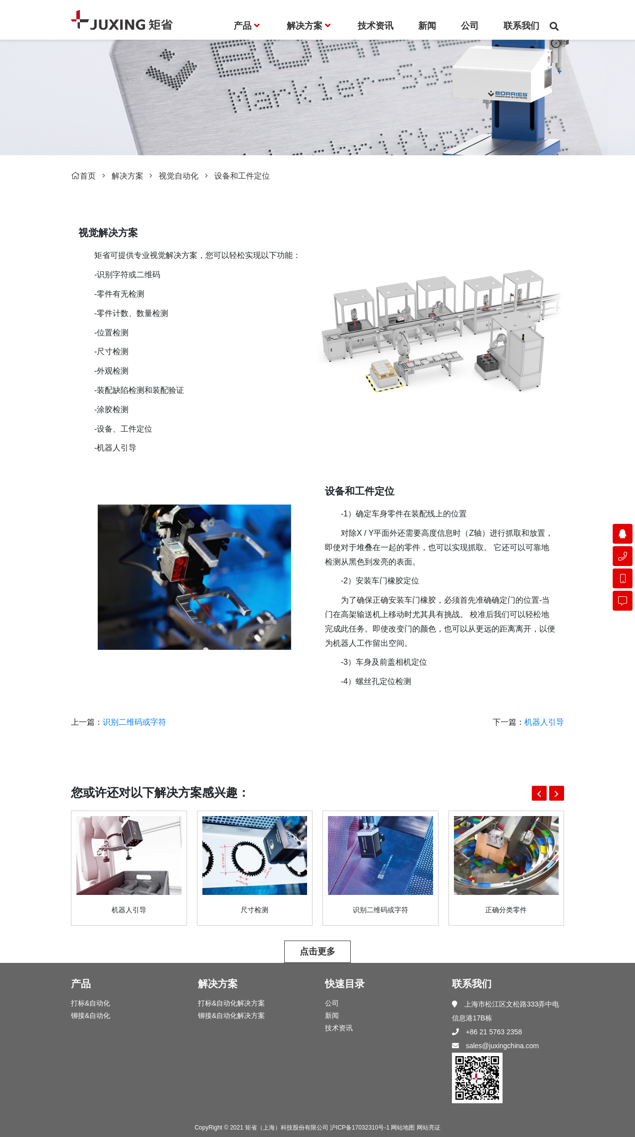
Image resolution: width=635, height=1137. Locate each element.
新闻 (332, 1015)
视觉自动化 (178, 176)
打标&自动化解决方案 (231, 1003)
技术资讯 (339, 1028)
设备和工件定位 (242, 176)
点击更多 (317, 951)
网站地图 (403, 1127)
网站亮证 (429, 1127)
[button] (539, 793)
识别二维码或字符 (134, 722)
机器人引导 (544, 722)
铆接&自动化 (90, 1015)
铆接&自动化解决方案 (231, 1015)
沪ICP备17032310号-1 (359, 1127)
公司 (332, 1003)
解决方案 (127, 176)
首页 (83, 176)
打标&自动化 (90, 1003)
